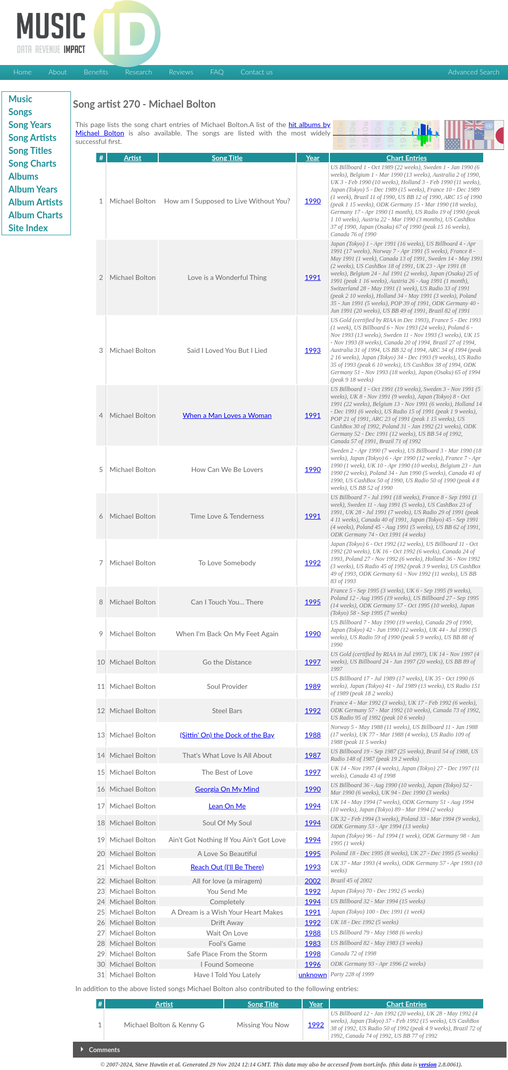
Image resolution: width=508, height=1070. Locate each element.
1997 (312, 662)
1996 (312, 964)
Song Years (29, 124)
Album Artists (35, 202)
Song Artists (32, 137)
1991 (312, 277)
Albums (23, 176)
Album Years (33, 189)
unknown (313, 974)
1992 (312, 562)
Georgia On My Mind (227, 789)
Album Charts (35, 214)
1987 (312, 755)
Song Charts (32, 163)
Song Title (227, 157)
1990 (312, 201)
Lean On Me (227, 806)
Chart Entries (406, 157)
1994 (312, 806)
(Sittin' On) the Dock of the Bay (227, 735)
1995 (312, 602)
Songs (20, 111)
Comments (104, 1050)
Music (20, 98)
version (428, 1064)
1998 (312, 953)
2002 (312, 880)
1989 (312, 686)
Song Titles (30, 150)
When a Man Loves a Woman (227, 415)
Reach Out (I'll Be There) (226, 867)
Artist (132, 157)
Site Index (28, 227)
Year (312, 157)
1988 (312, 735)
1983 (312, 943)
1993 (312, 350)
